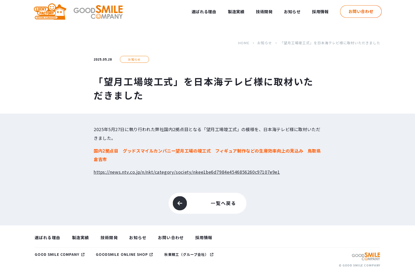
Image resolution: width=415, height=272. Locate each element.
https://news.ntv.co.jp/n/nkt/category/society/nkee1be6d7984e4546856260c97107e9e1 (187, 172)
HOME (243, 42)
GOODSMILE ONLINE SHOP (122, 254)
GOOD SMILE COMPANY (57, 254)
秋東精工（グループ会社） (186, 254)
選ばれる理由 (204, 11)
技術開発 (264, 11)
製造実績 (236, 11)
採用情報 (320, 11)
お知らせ (292, 11)
